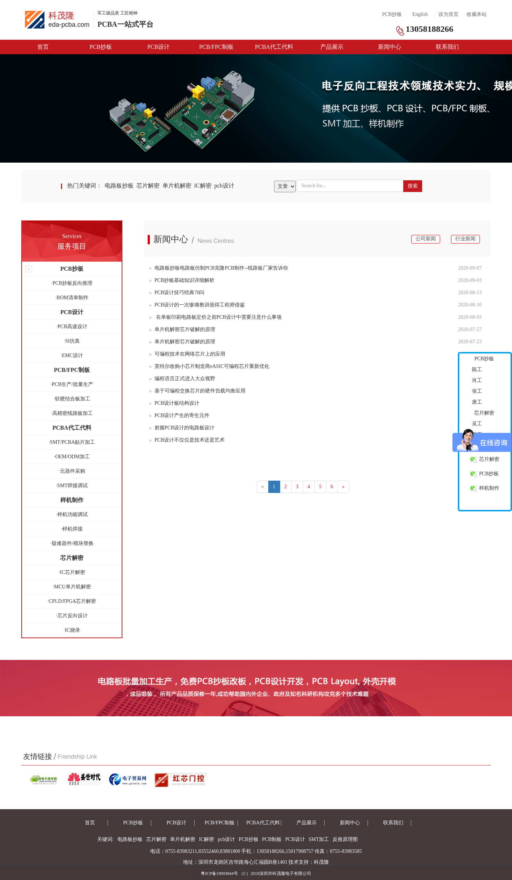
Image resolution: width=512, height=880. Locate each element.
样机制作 (484, 488)
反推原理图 (345, 839)
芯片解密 (148, 186)
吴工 (477, 423)
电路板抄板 (119, 186)
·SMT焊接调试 (72, 485)
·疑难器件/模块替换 (71, 543)
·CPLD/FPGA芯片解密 (72, 601)
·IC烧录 (72, 630)
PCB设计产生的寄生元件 (179, 415)
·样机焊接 (72, 529)
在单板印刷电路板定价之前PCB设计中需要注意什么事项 (215, 317)
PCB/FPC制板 (216, 47)
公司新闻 (426, 238)
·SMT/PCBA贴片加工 (72, 442)
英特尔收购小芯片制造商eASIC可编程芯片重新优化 (209, 366)
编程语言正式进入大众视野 (182, 378)
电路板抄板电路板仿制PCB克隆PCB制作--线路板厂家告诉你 (218, 268)
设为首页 (448, 14)
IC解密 (203, 186)
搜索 (413, 186)
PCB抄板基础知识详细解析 (181, 280)
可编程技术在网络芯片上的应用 (187, 354)
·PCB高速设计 (71, 326)
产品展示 (331, 47)
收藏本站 (477, 14)
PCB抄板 (392, 14)
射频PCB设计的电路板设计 (181, 427)
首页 (43, 47)
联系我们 (447, 47)
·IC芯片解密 (71, 572)
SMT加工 (319, 839)
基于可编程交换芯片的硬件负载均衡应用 (197, 391)
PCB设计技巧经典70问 (176, 292)
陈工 (477, 369)
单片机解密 (176, 186)
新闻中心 (389, 47)
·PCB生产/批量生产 (72, 384)
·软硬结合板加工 (71, 399)
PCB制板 (272, 839)
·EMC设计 (72, 355)
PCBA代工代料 (274, 47)
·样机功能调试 (72, 514)
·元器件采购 (71, 471)
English (420, 14)
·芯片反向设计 (72, 615)
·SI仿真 (72, 341)
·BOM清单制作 (71, 297)
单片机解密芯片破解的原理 (182, 329)
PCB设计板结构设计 (174, 403)
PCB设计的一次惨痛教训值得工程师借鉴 (197, 305)
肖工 (477, 380)
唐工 (477, 402)
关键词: (105, 839)
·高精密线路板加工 (72, 413)
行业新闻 (465, 238)
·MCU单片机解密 (72, 586)
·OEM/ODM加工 (72, 456)
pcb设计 (224, 186)
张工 (477, 391)
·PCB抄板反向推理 (71, 283)
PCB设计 (158, 47)
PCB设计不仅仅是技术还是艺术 (187, 440)
